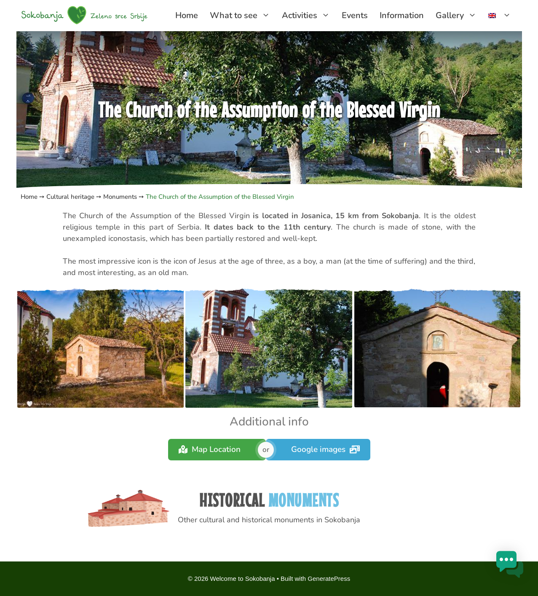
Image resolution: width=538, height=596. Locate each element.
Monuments (119, 196)
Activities (309, 15)
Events (355, 15)
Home (186, 15)
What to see (243, 15)
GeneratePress (329, 578)
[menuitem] (499, 15)
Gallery (459, 15)
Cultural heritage (70, 196)
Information (402, 15)
